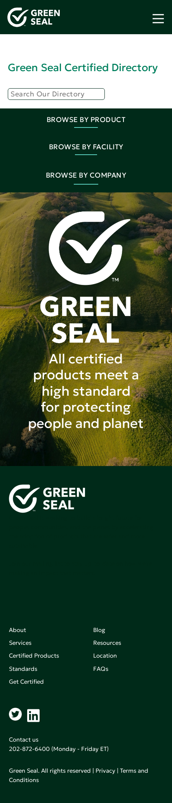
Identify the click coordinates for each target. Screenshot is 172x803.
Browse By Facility (86, 146)
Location (105, 655)
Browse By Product (86, 119)
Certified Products (34, 655)
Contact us (23, 739)
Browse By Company (86, 175)
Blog (99, 630)
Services (20, 642)
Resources (107, 642)
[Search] (56, 94)
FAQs (100, 668)
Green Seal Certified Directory (83, 67)
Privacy (105, 770)
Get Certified (26, 681)
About (17, 630)
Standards (23, 668)
